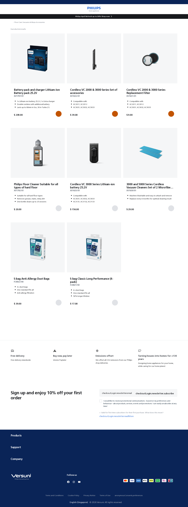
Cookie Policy (73, 495)
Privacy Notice (89, 495)
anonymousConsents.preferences (129, 495)
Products (94, 435)
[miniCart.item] (182, 9)
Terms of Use (105, 495)
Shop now (106, 16)
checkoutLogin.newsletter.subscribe (155, 393)
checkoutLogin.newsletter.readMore (116, 416)
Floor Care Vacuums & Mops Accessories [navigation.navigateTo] (29, 22)
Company (94, 459)
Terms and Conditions (54, 495)
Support (94, 447)
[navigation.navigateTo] (11, 22)
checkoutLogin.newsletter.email (117, 393)
